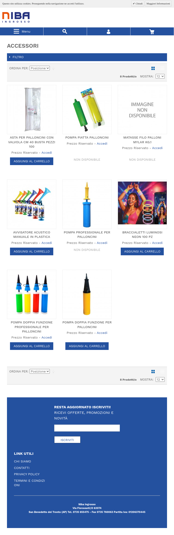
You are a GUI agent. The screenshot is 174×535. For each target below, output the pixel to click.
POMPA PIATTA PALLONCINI (87, 137)
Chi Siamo (22, 461)
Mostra (146, 76)
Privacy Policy (27, 474)
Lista (161, 68)
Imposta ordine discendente (54, 68)
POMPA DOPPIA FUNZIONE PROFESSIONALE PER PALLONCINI (32, 326)
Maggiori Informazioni (158, 3)
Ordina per (18, 68)
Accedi (46, 152)
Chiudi (139, 3)
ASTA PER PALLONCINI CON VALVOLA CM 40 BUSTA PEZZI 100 (31, 142)
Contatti (22, 468)
